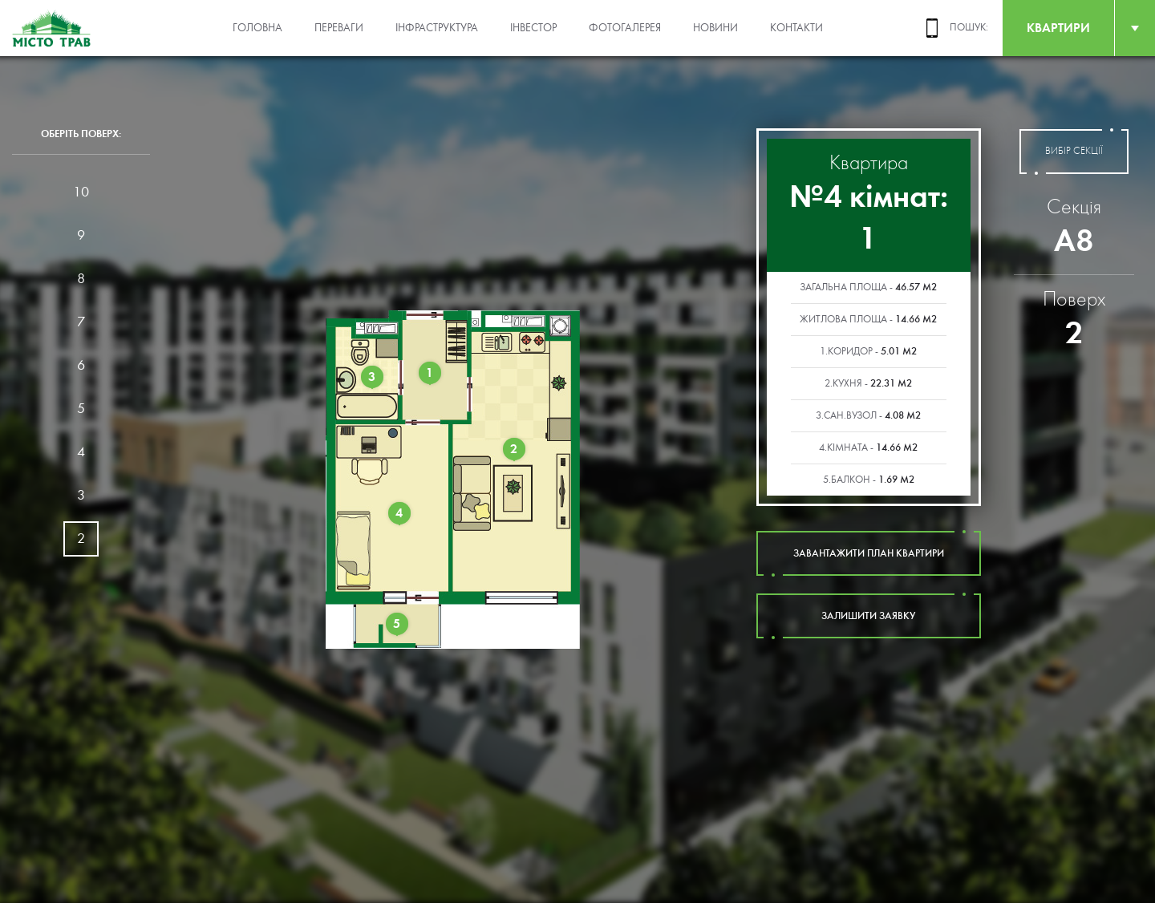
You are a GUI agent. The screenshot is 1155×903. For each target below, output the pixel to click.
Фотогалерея (625, 28)
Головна (257, 28)
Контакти (796, 28)
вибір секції (1074, 151)
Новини (715, 28)
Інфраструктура (436, 28)
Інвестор (533, 28)
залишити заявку (868, 616)
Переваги (338, 28)
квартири (1058, 27)
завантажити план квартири (868, 553)
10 (81, 192)
